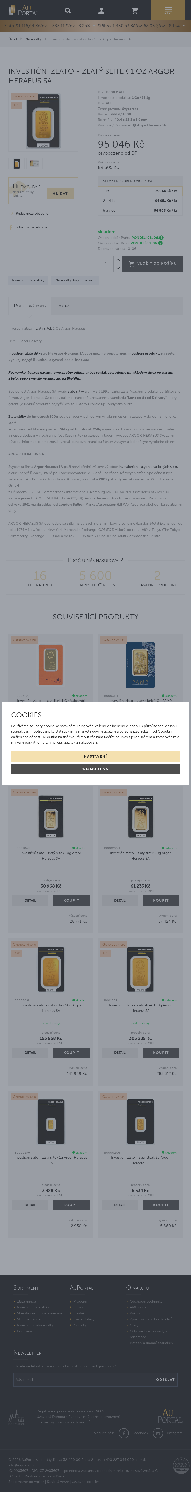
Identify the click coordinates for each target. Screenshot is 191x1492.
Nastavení (95, 756)
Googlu (164, 731)
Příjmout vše (95, 769)
